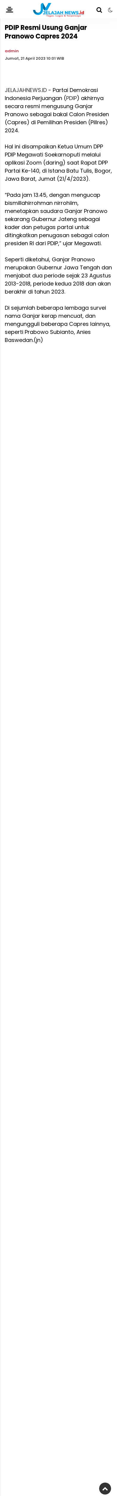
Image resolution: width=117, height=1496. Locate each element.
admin (12, 51)
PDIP (71, 98)
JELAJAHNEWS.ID (26, 90)
